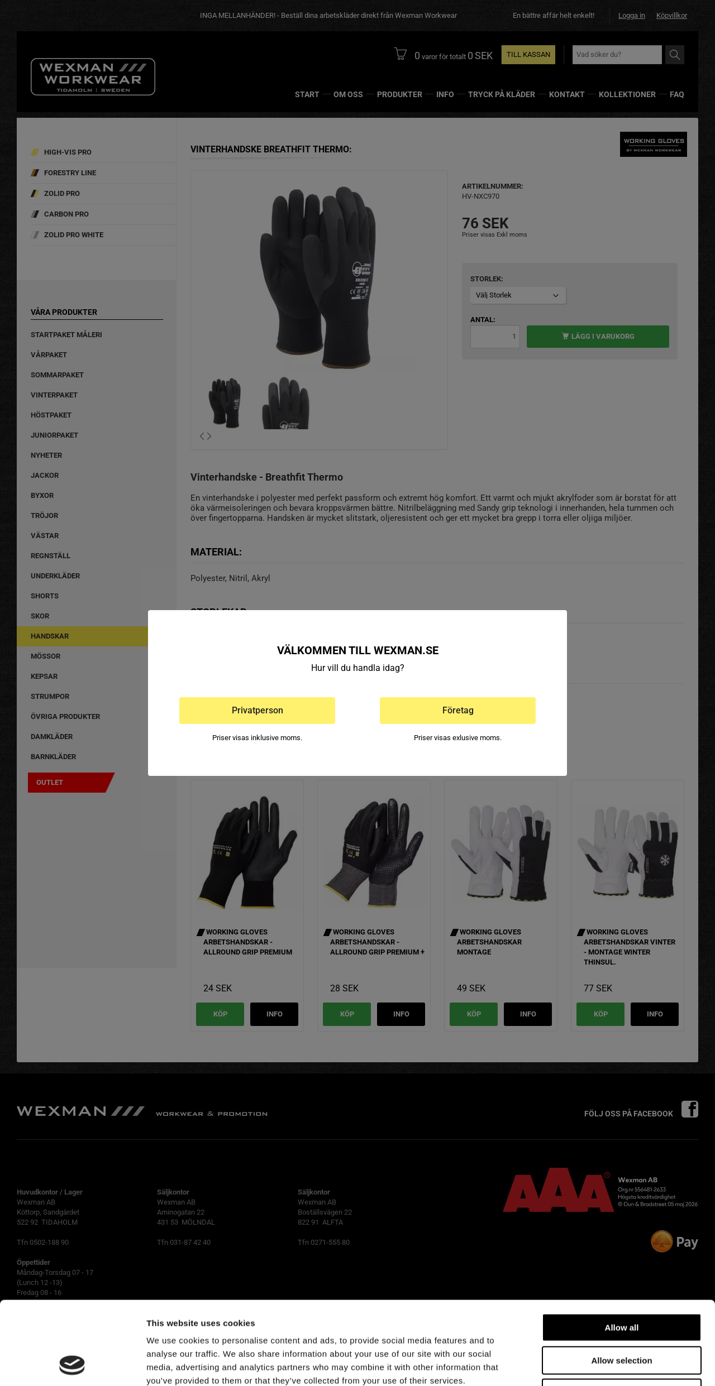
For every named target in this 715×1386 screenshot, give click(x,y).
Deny (622, 1315)
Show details (586, 1364)
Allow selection (621, 1282)
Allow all (622, 1249)
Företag (458, 710)
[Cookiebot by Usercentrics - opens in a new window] (72, 1364)
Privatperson (257, 710)
